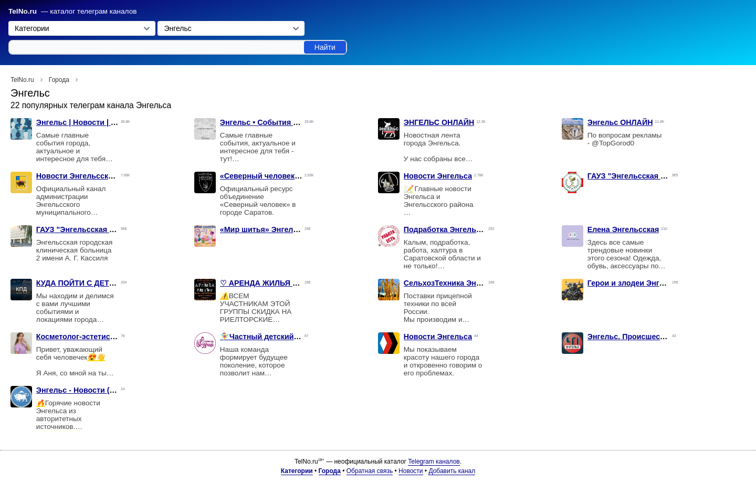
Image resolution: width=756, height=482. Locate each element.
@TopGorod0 (613, 143)
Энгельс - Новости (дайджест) (92, 390)
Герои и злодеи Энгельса (634, 283)
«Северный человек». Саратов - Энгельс (296, 176)
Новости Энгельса (438, 176)
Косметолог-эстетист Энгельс (91, 336)
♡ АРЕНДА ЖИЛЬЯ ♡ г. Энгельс (279, 283)
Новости (410, 471)
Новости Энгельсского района (92, 176)
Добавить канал (451, 471)
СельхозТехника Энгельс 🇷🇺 (456, 283)
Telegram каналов (433, 461)
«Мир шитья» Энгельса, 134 (271, 229)
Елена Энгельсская (623, 229)
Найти (324, 47)
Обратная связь (369, 471)
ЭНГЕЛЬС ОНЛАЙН (439, 122)
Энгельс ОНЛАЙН (620, 122)
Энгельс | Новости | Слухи (85, 122)
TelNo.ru (22, 11)
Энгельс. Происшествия (632, 336)
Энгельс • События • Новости (274, 122)
